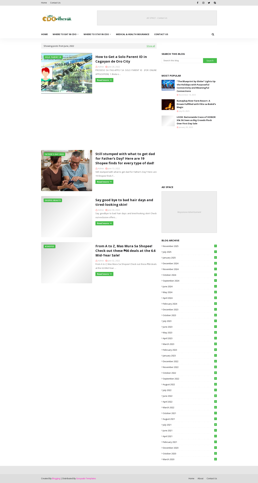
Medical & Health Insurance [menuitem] (132, 34)
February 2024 (190, 303)
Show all (151, 45)
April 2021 (190, 436)
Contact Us (55, 2)
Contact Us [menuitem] (161, 34)
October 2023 (190, 315)
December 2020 (190, 447)
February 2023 (190, 349)
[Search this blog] (182, 60)
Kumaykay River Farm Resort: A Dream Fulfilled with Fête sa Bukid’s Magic (196, 104)
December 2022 (190, 361)
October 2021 (190, 413)
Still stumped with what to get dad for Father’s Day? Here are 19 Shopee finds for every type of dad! (125, 158)
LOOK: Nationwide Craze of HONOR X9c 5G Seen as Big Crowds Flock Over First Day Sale (196, 120)
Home (44, 2)
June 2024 (190, 286)
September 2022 (190, 378)
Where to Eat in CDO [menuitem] (65, 34)
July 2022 (190, 390)
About (200, 478)
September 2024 (190, 280)
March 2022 (190, 407)
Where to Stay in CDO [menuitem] (96, 34)
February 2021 (190, 442)
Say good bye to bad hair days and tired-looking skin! (124, 202)
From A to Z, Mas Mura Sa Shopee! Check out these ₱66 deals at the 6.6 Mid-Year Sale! (125, 250)
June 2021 (190, 430)
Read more (103, 80)
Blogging (56, 478)
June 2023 (190, 326)
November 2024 (190, 269)
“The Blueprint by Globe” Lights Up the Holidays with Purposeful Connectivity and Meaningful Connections (196, 86)
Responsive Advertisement (189, 212)
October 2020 (190, 453)
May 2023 (190, 332)
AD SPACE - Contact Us (157, 17)
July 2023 (190, 321)
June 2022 (190, 395)
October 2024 (190, 274)
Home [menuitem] (44, 34)
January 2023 (190, 355)
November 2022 (190, 367)
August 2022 (190, 384)
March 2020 (190, 459)
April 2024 (190, 297)
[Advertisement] (99, 122)
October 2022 (190, 372)
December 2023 (190, 309)
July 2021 (190, 424)
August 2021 (190, 418)
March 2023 (190, 344)
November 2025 (190, 246)
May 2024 (190, 292)
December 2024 (190, 263)
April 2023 (190, 338)
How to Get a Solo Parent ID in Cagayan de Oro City (121, 59)
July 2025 (190, 251)
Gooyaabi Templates (86, 478)
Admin (101, 66)
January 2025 (190, 257)
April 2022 (190, 401)
